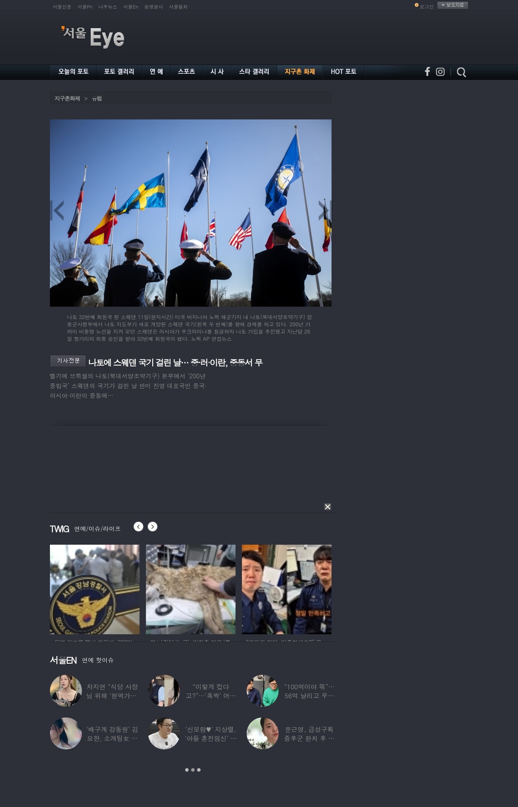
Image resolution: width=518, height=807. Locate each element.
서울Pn (85, 6)
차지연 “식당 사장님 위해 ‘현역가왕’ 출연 (112, 695)
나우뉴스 (108, 6)
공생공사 (153, 6)
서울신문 (62, 6)
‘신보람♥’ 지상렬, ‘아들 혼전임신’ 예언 (211, 738)
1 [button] (187, 770)
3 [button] (199, 770)
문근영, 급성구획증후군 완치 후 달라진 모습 (309, 738)
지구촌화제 (67, 98)
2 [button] (193, 770)
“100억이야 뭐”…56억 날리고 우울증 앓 (309, 695)
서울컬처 (178, 6)
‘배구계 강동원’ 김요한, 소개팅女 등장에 (112, 738)
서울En (130, 6)
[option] (117, 588)
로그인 (427, 6)
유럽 (97, 98)
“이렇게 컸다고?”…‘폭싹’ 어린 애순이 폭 (211, 695)
